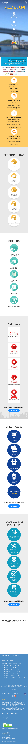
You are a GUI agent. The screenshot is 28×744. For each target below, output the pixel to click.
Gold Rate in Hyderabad (7, 665)
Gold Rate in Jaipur (17, 667)
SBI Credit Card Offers (14, 140)
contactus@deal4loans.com (11, 741)
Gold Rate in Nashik (15, 675)
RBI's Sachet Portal (6, 720)
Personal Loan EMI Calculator (14, 105)
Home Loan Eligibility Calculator (14, 104)
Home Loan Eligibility (14, 306)
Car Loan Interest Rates (14, 122)
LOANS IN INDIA (14, 693)
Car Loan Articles (14, 89)
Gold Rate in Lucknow (16, 669)
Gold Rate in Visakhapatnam (18, 677)
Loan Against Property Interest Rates (14, 124)
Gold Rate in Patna (6, 679)
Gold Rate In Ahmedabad (7, 663)
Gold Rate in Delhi (17, 663)
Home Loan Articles (14, 88)
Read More (19, 709)
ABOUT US (12, 692)
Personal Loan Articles (14, 86)
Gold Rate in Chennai (17, 665)
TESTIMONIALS (8, 687)
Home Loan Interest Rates (14, 121)
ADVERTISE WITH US (11, 686)
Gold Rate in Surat (14, 679)
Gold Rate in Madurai (6, 673)
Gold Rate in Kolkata (6, 669)
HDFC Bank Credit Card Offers (14, 138)
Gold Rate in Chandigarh (7, 667)
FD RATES (21, 693)
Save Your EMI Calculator (14, 108)
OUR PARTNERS (6, 692)
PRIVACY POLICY (17, 687)
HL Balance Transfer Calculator (14, 107)
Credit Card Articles (14, 91)
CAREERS (18, 692)
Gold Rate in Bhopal (16, 681)
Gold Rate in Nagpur (6, 675)
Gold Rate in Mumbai (6, 671)
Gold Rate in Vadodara (6, 677)
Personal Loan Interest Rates (14, 119)
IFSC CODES (7, 693)
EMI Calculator (14, 102)
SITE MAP (19, 686)
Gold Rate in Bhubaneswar (17, 673)
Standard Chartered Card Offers (14, 141)
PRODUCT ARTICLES (14, 685)
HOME (7, 685)
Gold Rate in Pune (15, 671)
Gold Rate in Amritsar (6, 681)
